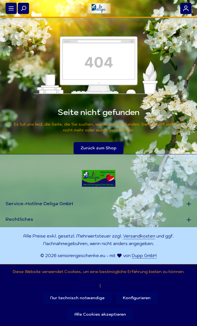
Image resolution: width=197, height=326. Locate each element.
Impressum (112, 285)
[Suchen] (23, 8)
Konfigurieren (136, 297)
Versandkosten (139, 236)
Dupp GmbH (144, 255)
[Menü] (11, 8)
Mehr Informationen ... (98, 277)
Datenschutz (86, 285)
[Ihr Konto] (185, 8)
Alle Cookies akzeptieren (100, 314)
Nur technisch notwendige (77, 297)
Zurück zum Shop (98, 147)
